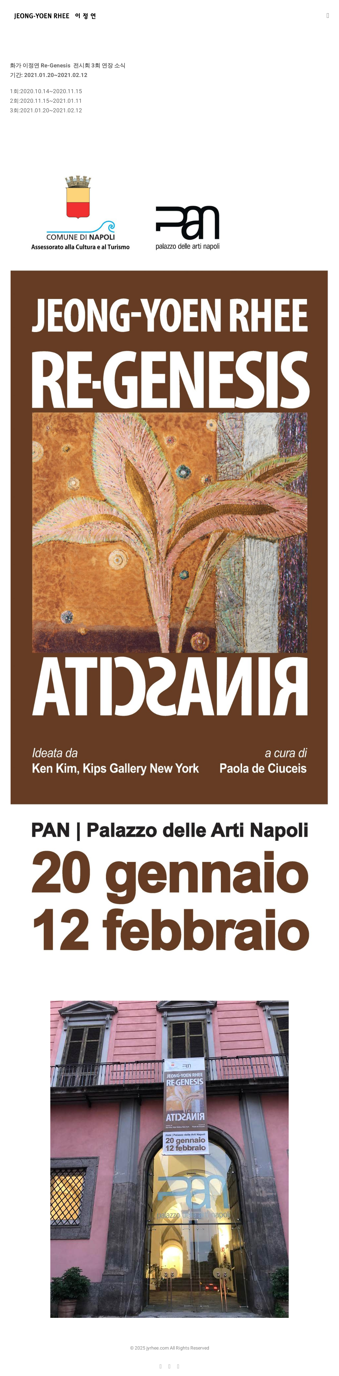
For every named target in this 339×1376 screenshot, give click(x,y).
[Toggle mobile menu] (327, 15)
